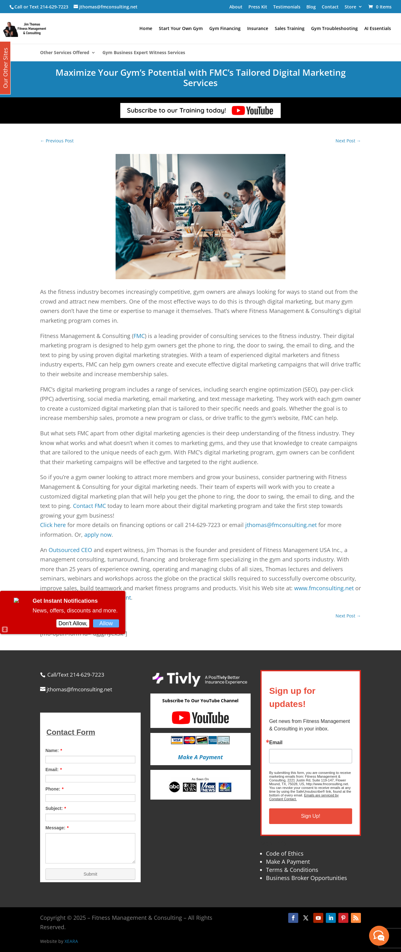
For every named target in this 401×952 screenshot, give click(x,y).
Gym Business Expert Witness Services (143, 52)
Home (145, 28)
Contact (330, 7)
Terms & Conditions (292, 869)
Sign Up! (310, 816)
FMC (139, 336)
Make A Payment (288, 861)
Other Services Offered (64, 52)
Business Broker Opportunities (306, 878)
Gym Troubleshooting (334, 28)
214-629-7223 (54, 7)
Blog (311, 7)
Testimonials (286, 7)
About (235, 7)
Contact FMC (89, 505)
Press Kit (257, 7)
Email (276, 742)
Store (350, 7)
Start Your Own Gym (181, 28)
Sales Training (290, 28)
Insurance (257, 28)
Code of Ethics (285, 853)
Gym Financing (225, 28)
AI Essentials (377, 28)
